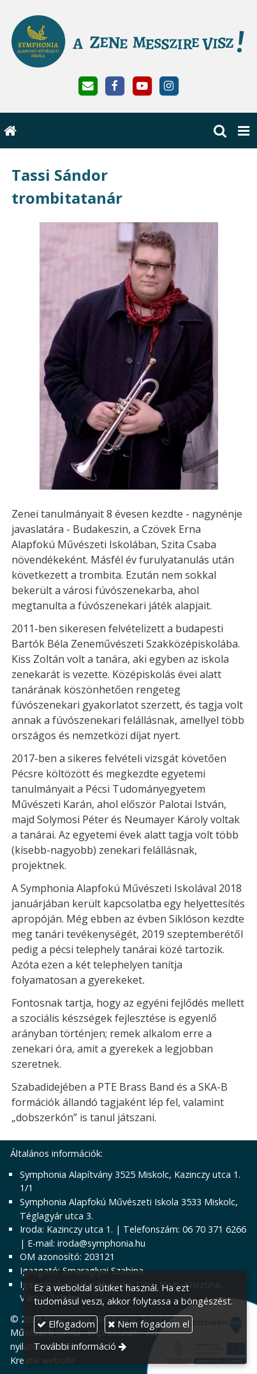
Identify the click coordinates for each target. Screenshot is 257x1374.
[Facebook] (115, 86)
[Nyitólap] (128, 41)
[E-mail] (88, 86)
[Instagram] (169, 86)
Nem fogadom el (148, 1324)
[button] (243, 130)
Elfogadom (66, 1324)
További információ (75, 1346)
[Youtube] (142, 86)
